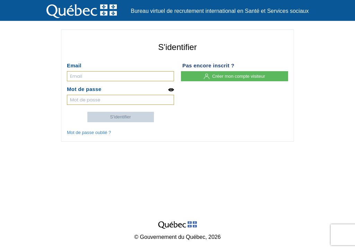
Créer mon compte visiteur (234, 77)
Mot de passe (120, 89)
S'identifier (120, 116)
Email (74, 65)
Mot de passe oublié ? (89, 132)
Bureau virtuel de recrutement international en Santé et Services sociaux (220, 11)
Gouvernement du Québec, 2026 (180, 237)
